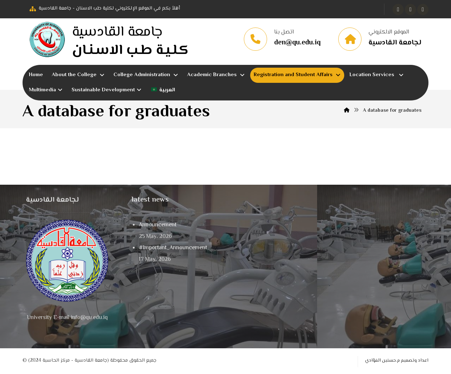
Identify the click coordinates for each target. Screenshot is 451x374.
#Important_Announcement (173, 248)
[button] (398, 9)
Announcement (158, 225)
